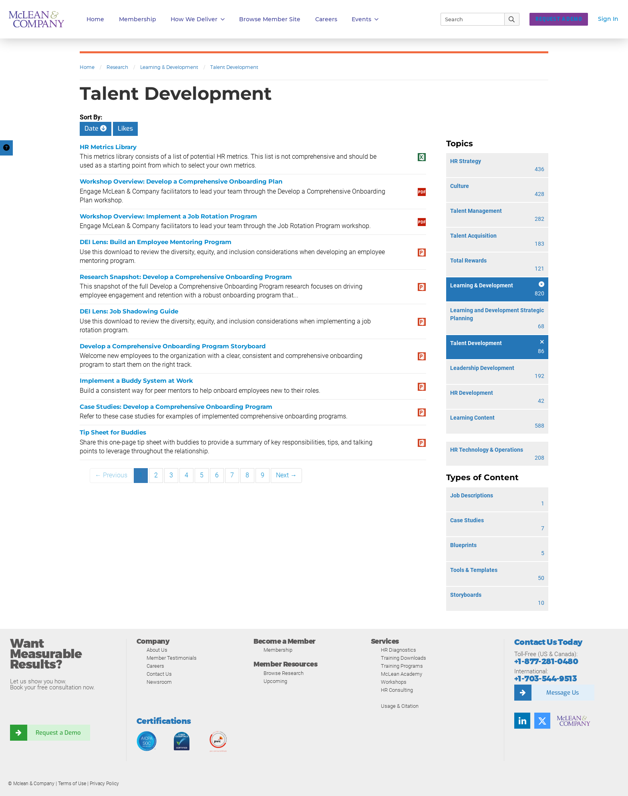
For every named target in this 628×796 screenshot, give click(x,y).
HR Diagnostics (398, 650)
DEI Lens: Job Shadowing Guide (129, 311)
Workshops (394, 682)
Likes (125, 128)
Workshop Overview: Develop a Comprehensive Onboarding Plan (181, 181)
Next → (286, 475)
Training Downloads (403, 658)
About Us (157, 650)
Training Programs (402, 666)
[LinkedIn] (522, 721)
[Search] (469, 19)
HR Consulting (397, 690)
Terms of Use (72, 783)
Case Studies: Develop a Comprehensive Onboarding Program (176, 406)
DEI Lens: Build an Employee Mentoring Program (155, 242)
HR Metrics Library (108, 147)
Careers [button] (326, 19)
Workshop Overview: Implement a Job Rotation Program (168, 216)
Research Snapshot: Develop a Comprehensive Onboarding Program (186, 277)
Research (117, 67)
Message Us (562, 693)
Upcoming (275, 681)
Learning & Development (169, 67)
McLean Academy (401, 674)
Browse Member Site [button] (269, 19)
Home (95, 19)
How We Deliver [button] (198, 19)
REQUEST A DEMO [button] (558, 19)
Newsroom (159, 682)
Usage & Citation (400, 706)
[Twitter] (542, 721)
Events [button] (365, 19)
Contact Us (159, 674)
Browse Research (284, 673)
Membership (137, 19)
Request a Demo (58, 733)
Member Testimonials (172, 658)
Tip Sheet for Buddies (113, 432)
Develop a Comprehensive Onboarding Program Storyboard (173, 346)
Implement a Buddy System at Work (136, 380)
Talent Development (234, 67)
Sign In (608, 18)
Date (96, 128)
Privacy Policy (104, 783)
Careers (155, 666)
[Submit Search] (512, 19)
